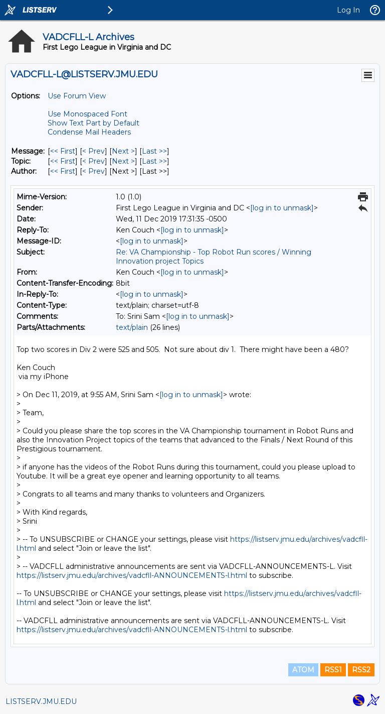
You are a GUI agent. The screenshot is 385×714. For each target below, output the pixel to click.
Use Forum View (77, 95)
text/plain (132, 327)
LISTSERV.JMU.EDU (41, 701)
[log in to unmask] (282, 207)
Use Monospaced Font (87, 113)
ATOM (303, 669)
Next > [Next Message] (123, 151)
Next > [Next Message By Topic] (123, 161)
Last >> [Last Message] (154, 151)
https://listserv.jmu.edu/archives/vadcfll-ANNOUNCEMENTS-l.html (132, 575)
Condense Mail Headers (89, 132)
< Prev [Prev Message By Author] (93, 171)
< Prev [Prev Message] (93, 151)
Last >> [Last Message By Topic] (154, 161)
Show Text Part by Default (93, 123)
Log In (348, 10)
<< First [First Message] (62, 151)
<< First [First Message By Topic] (62, 161)
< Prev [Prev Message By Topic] (93, 161)
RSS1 (333, 669)
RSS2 (361, 669)
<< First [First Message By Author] (62, 171)
